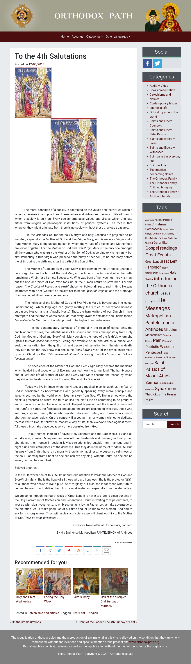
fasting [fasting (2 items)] (149, 242)
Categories (93, 36)
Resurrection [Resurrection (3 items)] (163, 357)
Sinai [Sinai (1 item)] (169, 383)
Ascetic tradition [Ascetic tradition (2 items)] (163, 219)
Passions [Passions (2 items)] (167, 341)
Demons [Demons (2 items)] (157, 233)
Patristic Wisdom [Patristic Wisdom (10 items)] (159, 346)
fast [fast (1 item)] (175, 238)
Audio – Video (159, 85)
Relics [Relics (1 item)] (165, 353)
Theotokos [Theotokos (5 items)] (152, 394)
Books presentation (162, 90)
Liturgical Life (158, 108)
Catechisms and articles (43, 613)
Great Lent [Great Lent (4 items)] (152, 261)
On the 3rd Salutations (25, 622)
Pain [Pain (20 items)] (157, 340)
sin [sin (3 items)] (164, 383)
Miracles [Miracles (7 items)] (170, 330)
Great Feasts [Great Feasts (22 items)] (158, 254)
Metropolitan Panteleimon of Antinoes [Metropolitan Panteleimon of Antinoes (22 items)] (160, 322)
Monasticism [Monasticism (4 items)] (153, 335)
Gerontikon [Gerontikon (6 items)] (161, 242)
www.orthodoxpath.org (144, 642)
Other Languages (117, 36)
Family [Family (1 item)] (170, 238)
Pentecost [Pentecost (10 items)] (153, 352)
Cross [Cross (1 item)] (165, 229)
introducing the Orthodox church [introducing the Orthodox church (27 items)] (161, 286)
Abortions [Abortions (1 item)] (149, 220)
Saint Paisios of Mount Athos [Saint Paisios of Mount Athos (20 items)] (158, 369)
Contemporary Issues (164, 103)
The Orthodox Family (163, 178)
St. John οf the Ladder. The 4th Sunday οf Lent (106, 622)
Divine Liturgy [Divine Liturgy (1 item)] (168, 234)
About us (77, 36)
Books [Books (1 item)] (148, 225)
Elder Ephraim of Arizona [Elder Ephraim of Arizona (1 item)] (156, 238)
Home (65, 36)
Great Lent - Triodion (85, 613)
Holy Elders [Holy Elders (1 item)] (164, 273)
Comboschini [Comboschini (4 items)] (154, 229)
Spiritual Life (158, 165)
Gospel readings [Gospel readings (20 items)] (161, 248)
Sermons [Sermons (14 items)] (153, 382)
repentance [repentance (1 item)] (150, 357)
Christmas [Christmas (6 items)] (158, 224)
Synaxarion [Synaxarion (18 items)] (165, 388)
